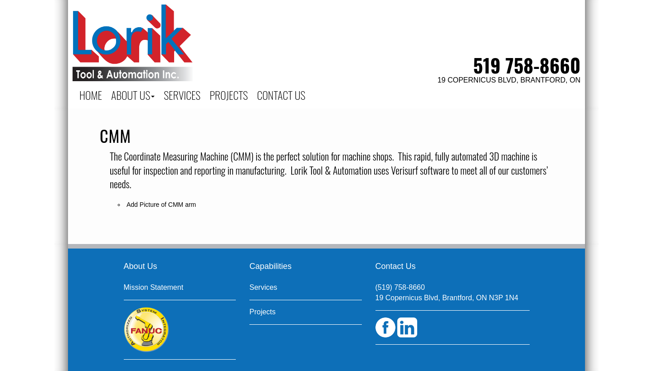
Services (263, 287)
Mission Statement (154, 287)
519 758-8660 (526, 65)
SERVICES (182, 95)
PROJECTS (229, 95)
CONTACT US (281, 95)
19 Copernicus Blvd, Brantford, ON (509, 80)
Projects (262, 312)
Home (90, 95)
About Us (133, 95)
